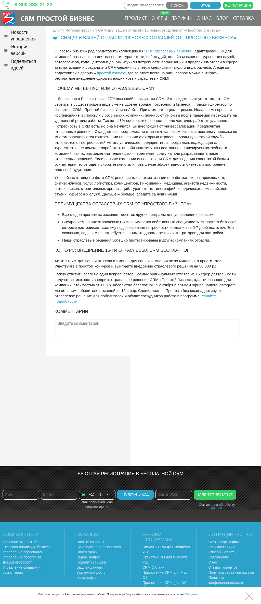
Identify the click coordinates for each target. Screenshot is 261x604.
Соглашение (218, 557)
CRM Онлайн (153, 567)
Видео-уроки (87, 552)
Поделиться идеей (92, 562)
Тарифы (182, 17)
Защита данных (90, 567)
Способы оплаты (222, 552)
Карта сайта (87, 577)
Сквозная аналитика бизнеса (27, 547)
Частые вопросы (90, 542)
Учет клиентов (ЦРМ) (20, 542)
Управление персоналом (23, 552)
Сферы (160, 16)
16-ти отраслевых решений (168, 51)
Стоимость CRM (222, 547)
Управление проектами (22, 557)
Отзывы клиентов (223, 567)
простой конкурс (111, 73)
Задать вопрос (89, 557)
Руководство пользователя (99, 547)
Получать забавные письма (231, 572)
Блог (222, 17)
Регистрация (238, 5)
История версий (80, 30)
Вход (205, 5)
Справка (243, 17)
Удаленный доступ (92, 572)
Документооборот (17, 562)
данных (217, 508)
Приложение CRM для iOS (164, 583)
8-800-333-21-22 (34, 4)
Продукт (136, 17)
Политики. (192, 594)
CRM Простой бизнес (57, 18)
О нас (204, 17)
